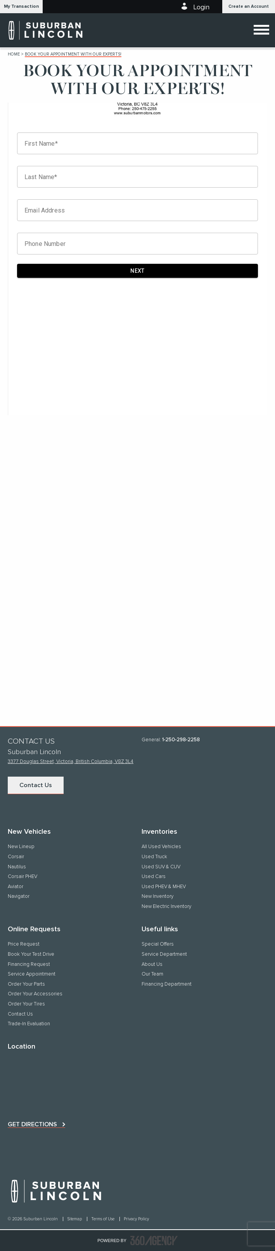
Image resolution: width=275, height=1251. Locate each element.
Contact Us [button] (35, 785)
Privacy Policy (136, 1219)
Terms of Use (103, 1219)
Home (14, 54)
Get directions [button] (32, 1124)
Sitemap (75, 1219)
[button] (21, 6)
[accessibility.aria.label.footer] (154, 1240)
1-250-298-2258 (181, 739)
